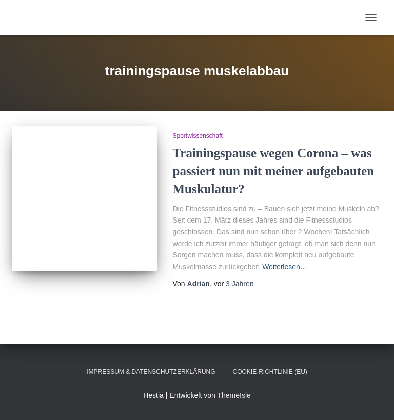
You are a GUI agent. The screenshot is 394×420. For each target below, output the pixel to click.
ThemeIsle (233, 395)
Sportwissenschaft (198, 135)
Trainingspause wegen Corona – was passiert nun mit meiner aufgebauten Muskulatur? (274, 171)
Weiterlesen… (284, 267)
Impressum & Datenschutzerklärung (151, 371)
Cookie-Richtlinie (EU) (270, 371)
